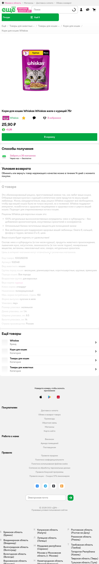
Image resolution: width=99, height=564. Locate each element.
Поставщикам (49, 447)
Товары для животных (20, 26)
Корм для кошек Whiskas (15, 30)
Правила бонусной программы (49, 472)
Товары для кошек (47, 26)
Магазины (49, 427)
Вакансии (49, 439)
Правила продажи (49, 455)
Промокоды (49, 419)
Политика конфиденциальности (49, 459)
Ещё (4, 26)
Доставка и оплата (49, 410)
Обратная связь (49, 423)
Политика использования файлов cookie (49, 464)
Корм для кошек (71, 26)
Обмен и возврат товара (49, 414)
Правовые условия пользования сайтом (49, 510)
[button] (35, 17)
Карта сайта (49, 431)
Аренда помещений (49, 443)
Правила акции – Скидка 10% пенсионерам (49, 476)
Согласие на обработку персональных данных (49, 468)
